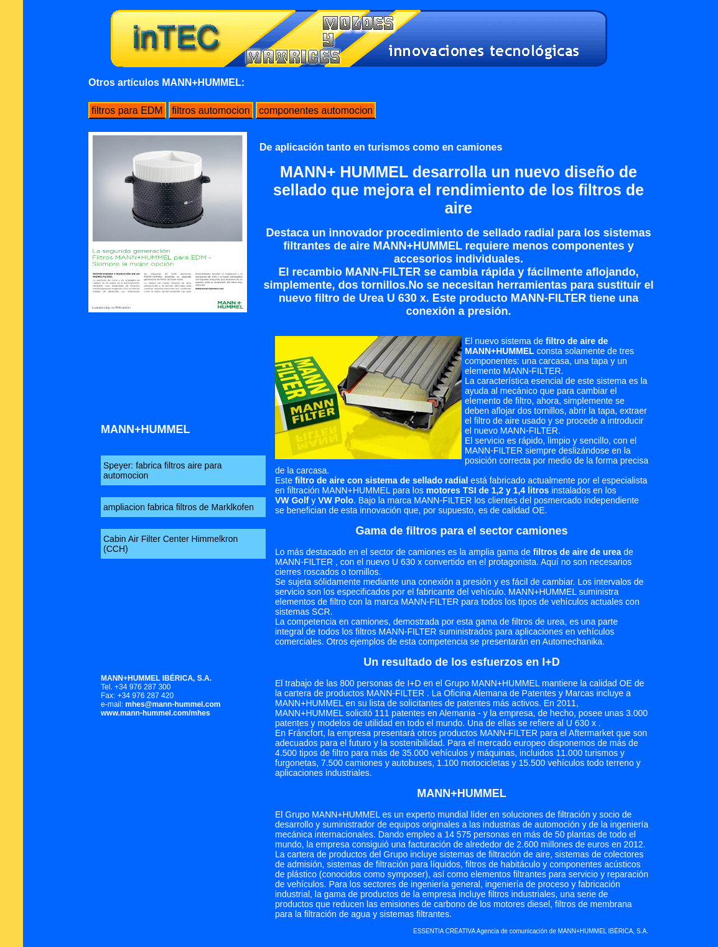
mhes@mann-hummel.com (172, 704)
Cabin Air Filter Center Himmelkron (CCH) (170, 544)
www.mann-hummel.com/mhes (155, 713)
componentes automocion (316, 110)
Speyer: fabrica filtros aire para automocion (162, 470)
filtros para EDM (127, 110)
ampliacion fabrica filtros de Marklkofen (178, 507)
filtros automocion (210, 110)
